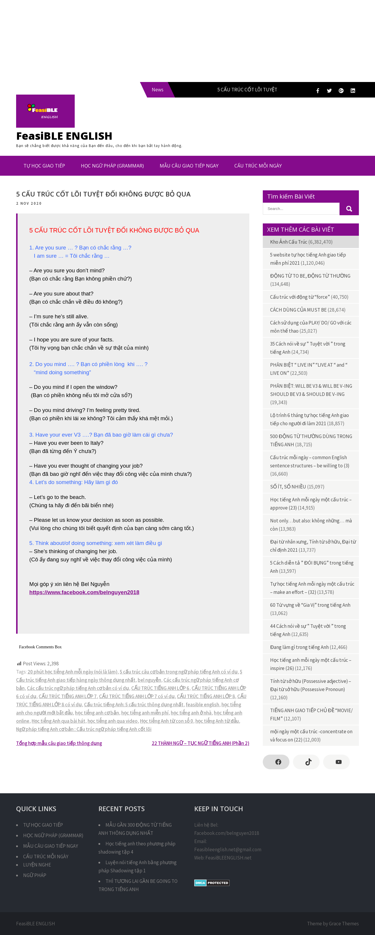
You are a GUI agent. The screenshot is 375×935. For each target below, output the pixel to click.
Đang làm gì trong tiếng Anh (299, 647)
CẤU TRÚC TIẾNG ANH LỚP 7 (68, 696)
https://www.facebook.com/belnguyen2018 (84, 592)
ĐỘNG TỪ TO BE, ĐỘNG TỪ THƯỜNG (310, 276)
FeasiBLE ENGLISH (64, 136)
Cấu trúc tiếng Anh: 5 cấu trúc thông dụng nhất (133, 704)
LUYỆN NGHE (37, 865)
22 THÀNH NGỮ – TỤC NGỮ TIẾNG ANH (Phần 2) (200, 743)
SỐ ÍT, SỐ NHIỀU (288, 486)
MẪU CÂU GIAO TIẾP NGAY (189, 166)
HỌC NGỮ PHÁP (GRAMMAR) (112, 166)
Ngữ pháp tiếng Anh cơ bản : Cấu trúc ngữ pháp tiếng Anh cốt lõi (83, 729)
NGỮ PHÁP (34, 875)
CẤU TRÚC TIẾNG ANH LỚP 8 (206, 696)
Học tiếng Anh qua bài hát (58, 721)
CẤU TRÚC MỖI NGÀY (258, 166)
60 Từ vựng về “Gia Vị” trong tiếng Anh (310, 605)
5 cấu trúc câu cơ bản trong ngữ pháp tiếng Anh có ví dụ (179, 672)
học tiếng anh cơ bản (97, 713)
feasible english (202, 704)
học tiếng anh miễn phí (144, 713)
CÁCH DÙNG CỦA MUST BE (298, 310)
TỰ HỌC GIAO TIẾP (44, 166)
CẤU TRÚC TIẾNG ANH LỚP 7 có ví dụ (137, 696)
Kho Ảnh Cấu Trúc (288, 242)
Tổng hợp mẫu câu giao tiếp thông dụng (59, 743)
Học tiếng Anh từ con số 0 (166, 721)
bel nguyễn (149, 680)
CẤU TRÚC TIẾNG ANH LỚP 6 (160, 688)
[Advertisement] (176, 41)
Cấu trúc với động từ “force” (300, 297)
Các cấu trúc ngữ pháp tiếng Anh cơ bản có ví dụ (78, 688)
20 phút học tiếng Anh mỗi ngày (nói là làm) (72, 672)
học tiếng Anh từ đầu (217, 721)
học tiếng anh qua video (113, 721)
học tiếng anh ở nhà (191, 713)
